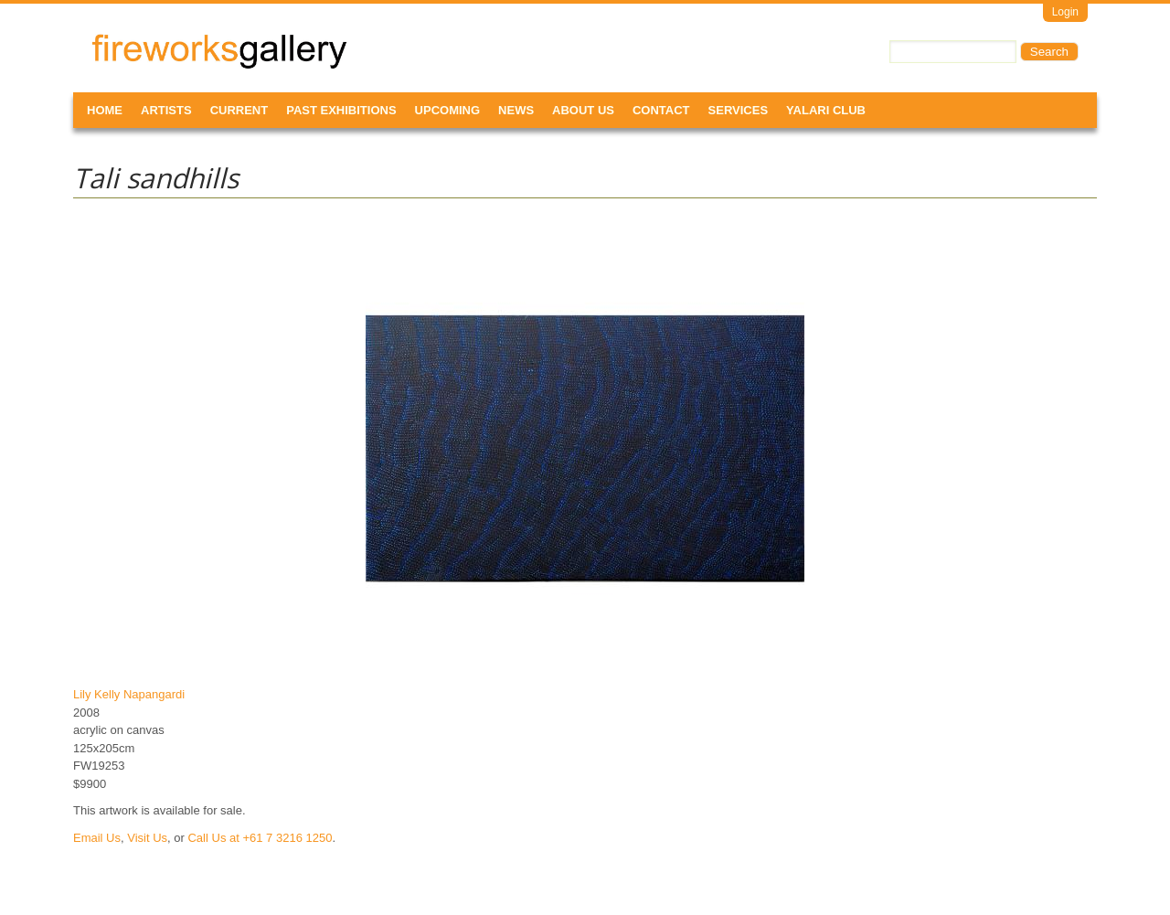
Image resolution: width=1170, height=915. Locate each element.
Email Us (97, 838)
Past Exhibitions (341, 110)
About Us (583, 110)
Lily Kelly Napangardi (129, 694)
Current (239, 110)
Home (104, 110)
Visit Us (147, 838)
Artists (166, 110)
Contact (661, 110)
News (516, 110)
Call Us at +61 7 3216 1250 (259, 838)
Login (1065, 11)
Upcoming (448, 110)
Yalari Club (826, 110)
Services (738, 110)
